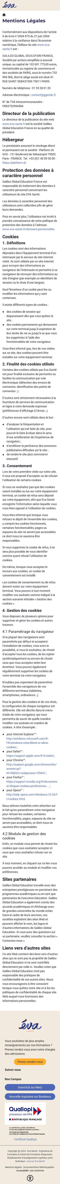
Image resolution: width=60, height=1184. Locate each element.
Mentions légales (13, 1167)
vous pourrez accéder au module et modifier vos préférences (29, 868)
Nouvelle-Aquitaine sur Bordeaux (30, 1096)
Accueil (4, 15)
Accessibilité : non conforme (30, 1170)
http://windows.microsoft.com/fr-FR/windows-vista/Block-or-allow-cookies (27, 743)
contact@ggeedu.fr (43, 95)
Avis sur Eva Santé (36, 1161)
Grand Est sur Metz (30, 1087)
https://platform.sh (14, 162)
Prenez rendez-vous (30, 1061)
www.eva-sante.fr (13, 124)
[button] (30, 1178)
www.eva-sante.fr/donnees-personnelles (28, 229)
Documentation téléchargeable (38, 1167)
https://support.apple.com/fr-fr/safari (30, 755)
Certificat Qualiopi (25, 1139)
